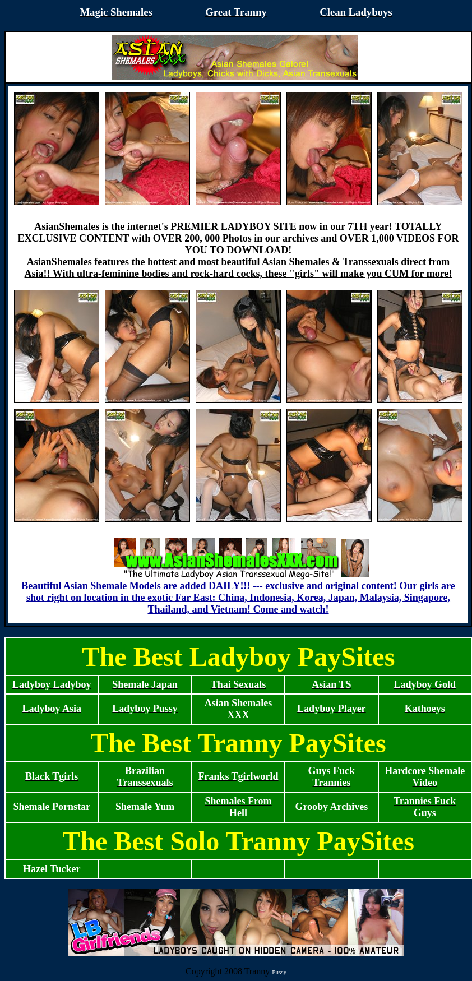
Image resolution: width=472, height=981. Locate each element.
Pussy (279, 972)
